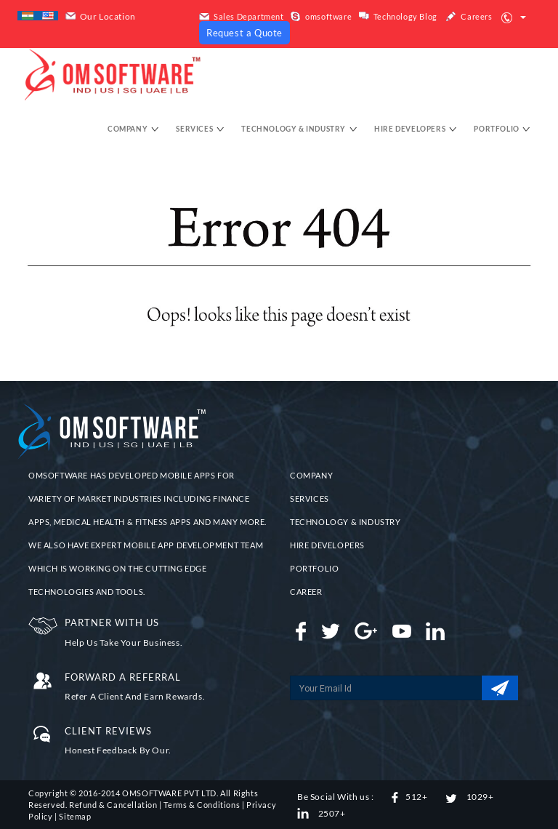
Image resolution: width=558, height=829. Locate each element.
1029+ (469, 796)
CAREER (306, 591)
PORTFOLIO (314, 568)
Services (200, 128)
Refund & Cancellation (113, 804)
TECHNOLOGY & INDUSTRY (345, 521)
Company (133, 128)
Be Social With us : (335, 796)
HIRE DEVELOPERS (327, 545)
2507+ (321, 813)
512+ (409, 796)
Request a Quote (244, 33)
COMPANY (311, 475)
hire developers (415, 128)
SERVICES (309, 498)
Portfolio (502, 128)
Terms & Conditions (201, 804)
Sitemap (75, 816)
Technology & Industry (299, 128)
